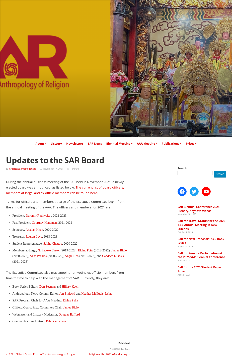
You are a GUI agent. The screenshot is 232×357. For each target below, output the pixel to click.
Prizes (190, 144)
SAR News (95, 144)
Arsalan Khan (34, 229)
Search (182, 168)
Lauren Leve (34, 236)
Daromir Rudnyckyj (38, 215)
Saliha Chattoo (52, 243)
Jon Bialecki (67, 293)
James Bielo (119, 250)
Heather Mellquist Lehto (97, 293)
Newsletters (75, 144)
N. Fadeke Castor (49, 250)
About (39, 144)
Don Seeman (47, 286)
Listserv (56, 144)
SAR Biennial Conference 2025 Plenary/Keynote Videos (198, 209)
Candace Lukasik (113, 256)
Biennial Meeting (118, 144)
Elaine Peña (85, 250)
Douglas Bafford (69, 314)
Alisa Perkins (38, 256)
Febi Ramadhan (56, 321)
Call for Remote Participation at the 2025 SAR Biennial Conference (201, 255)
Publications (170, 144)
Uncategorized (28, 168)
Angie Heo (72, 256)
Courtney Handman (44, 222)
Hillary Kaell (70, 286)
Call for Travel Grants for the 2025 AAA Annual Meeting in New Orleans (201, 225)
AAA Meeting (146, 144)
